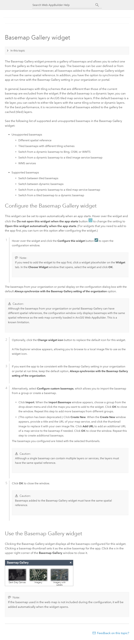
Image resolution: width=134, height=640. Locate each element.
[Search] (97, 5)
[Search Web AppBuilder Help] (64, 5)
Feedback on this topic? (113, 633)
